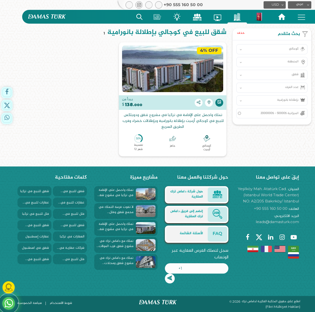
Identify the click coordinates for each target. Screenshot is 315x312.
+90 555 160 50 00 (270, 208)
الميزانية (280, 113)
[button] (299, 5)
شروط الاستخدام (61, 303)
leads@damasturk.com (277, 221)
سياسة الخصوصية (29, 303)
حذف (241, 33)
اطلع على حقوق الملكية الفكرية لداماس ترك (271, 301)
